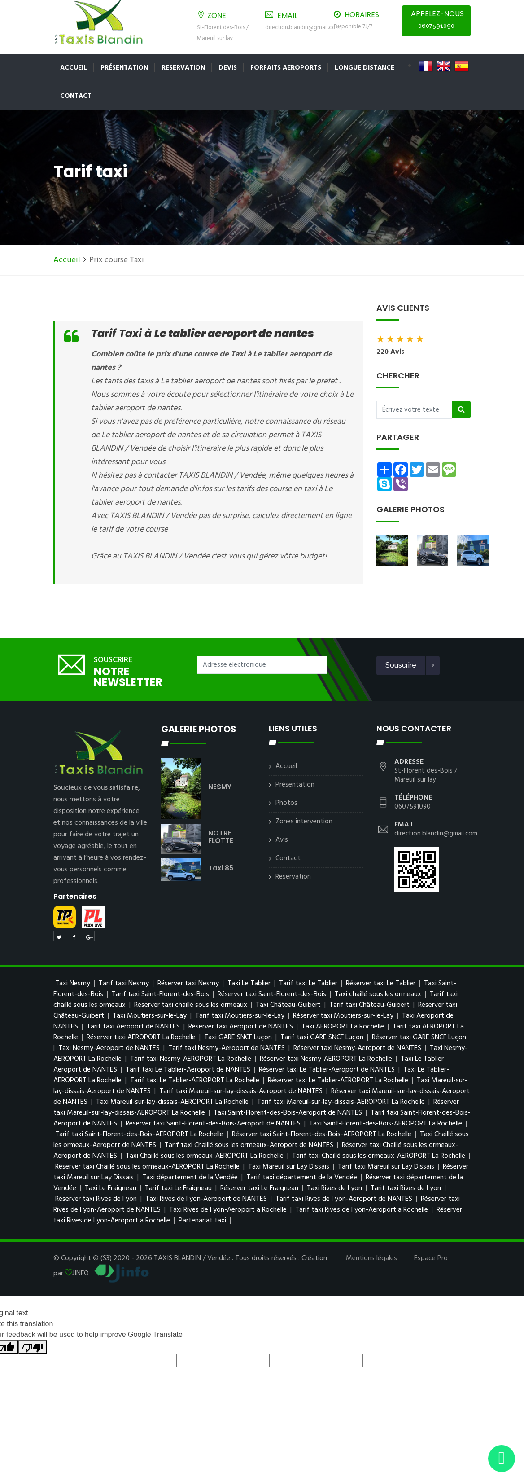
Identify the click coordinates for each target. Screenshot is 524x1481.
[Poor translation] (32, 1347)
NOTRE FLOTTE (220, 836)
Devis (227, 67)
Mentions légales (371, 1258)
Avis (281, 840)
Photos (286, 803)
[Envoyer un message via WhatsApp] (501, 1458)
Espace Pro (431, 1258)
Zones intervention (303, 821)
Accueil (73, 67)
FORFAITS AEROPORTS (285, 67)
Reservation (183, 67)
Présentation (124, 67)
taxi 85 (220, 868)
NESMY (219, 786)
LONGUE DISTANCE (364, 67)
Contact (76, 96)
